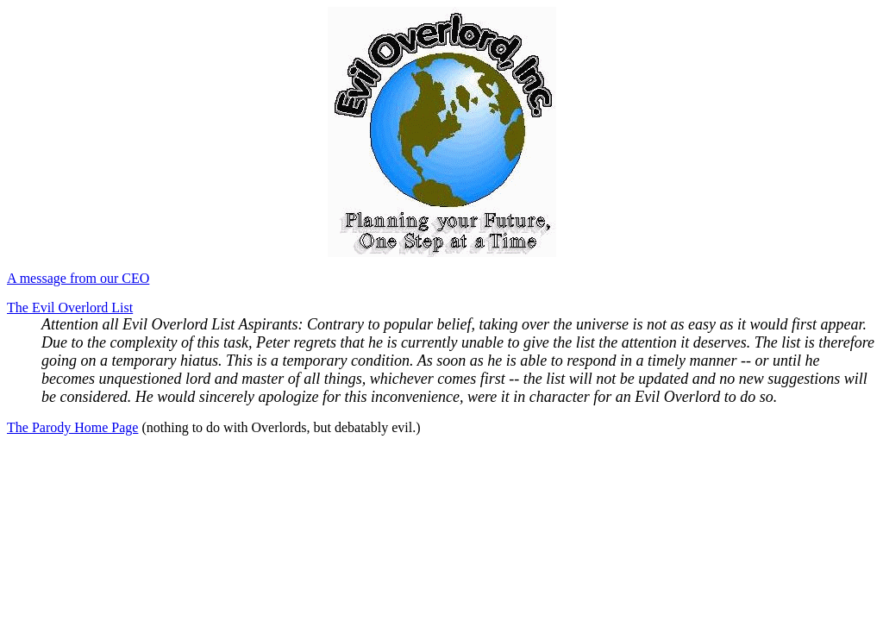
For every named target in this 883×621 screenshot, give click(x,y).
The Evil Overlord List (70, 307)
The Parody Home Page (72, 427)
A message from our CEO (78, 278)
